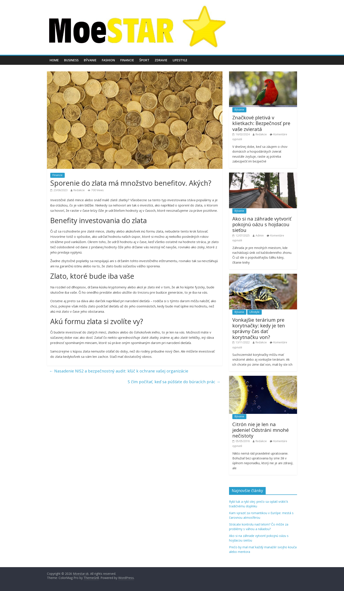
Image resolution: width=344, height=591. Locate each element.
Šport (144, 60)
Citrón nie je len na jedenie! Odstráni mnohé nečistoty (260, 430)
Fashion (108, 60)
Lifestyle (180, 60)
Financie (127, 60)
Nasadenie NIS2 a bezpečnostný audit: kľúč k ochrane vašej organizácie (118, 371)
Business (71, 60)
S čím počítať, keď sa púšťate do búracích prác (174, 381)
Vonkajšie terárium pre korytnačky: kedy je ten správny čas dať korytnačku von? (258, 328)
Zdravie (161, 60)
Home (54, 60)
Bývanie (90, 60)
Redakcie (79, 190)
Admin (260, 235)
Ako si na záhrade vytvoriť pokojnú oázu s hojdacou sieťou (261, 224)
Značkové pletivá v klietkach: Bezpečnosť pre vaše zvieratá (261, 123)
